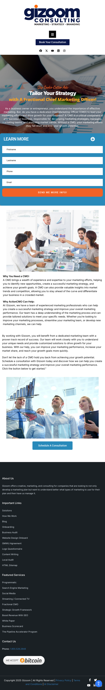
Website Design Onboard (15, 538)
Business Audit (9, 532)
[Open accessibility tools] (98, 683)
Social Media (8, 593)
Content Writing (10, 554)
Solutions (7, 510)
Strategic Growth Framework (17, 609)
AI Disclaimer (51, 684)
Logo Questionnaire (12, 548)
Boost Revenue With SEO (15, 615)
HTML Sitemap (9, 565)
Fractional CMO (10, 604)
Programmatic (9, 582)
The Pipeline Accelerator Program (19, 631)
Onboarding (8, 527)
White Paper (8, 620)
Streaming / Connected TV (15, 598)
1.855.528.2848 (18, 648)
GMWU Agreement (11, 543)
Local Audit (8, 559)
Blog (4, 521)
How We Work (9, 516)
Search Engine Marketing (15, 588)
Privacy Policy (63, 680)
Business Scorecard (12, 626)
